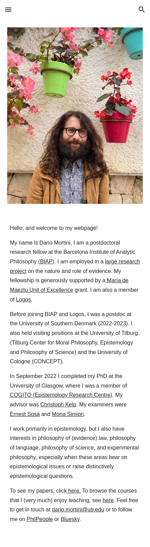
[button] (8, 9)
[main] (75, 379)
